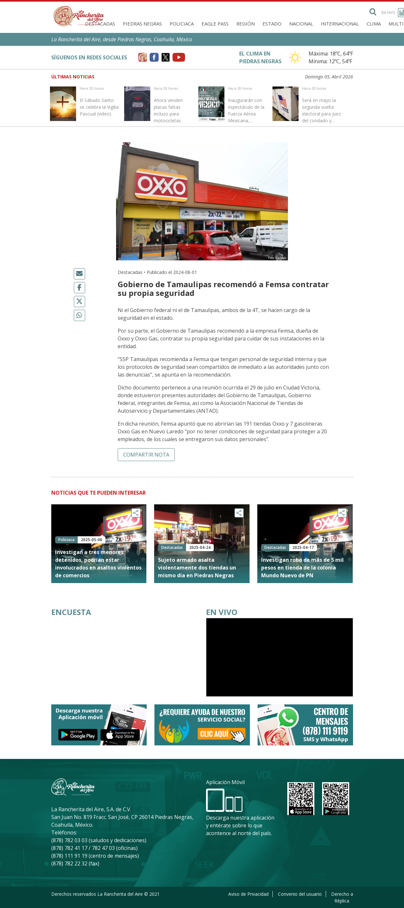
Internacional (340, 23)
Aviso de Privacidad (248, 894)
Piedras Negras (142, 23)
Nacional (301, 23)
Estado (271, 23)
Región (245, 23)
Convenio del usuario (300, 894)
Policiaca (182, 23)
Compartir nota (146, 454)
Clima (374, 23)
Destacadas (100, 23)
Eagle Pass (215, 23)
